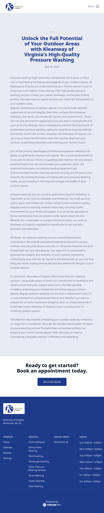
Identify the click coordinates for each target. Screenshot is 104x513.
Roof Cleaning (36, 456)
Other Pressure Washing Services (37, 468)
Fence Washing (36, 475)
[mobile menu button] (97, 6)
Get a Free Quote (52, 381)
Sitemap (7, 458)
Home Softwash (37, 442)
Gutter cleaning (36, 480)
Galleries (7, 447)
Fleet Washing (36, 486)
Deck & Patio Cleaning (35, 449)
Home (6, 442)
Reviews (7, 452)
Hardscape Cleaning (39, 461)
